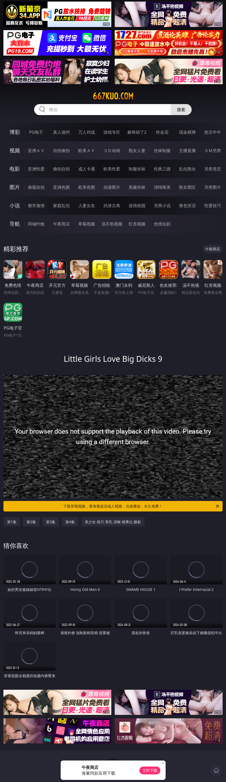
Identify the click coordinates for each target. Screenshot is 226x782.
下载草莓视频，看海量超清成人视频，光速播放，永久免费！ (141, 506)
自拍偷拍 (61, 150)
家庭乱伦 (61, 205)
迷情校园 (137, 205)
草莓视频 (86, 224)
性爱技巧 (212, 205)
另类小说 (162, 205)
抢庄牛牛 (212, 132)
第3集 (50, 521)
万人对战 (86, 132)
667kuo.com (113, 96)
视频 (14, 150)
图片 (14, 187)
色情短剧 (162, 224)
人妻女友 (86, 205)
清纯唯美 (162, 187)
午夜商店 (61, 224)
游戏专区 (111, 132)
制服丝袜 (137, 169)
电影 (14, 168)
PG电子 (36, 132)
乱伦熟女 (187, 169)
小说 (14, 205)
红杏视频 (137, 224)
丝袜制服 (162, 150)
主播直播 (187, 150)
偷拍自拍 (61, 169)
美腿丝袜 (137, 187)
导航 (14, 223)
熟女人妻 (137, 150)
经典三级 (162, 169)
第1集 (12, 521)
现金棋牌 (187, 132)
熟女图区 (187, 187)
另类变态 (212, 169)
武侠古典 (111, 205)
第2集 (31, 521)
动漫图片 (111, 187)
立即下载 (150, 770)
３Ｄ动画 (111, 150)
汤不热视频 (111, 224)
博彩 (14, 132)
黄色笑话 (187, 205)
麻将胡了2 (136, 132)
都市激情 (36, 205)
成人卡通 (86, 169)
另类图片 (212, 187)
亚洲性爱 (36, 169)
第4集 (70, 521)
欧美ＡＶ (86, 150)
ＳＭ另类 (212, 150)
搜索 (181, 109)
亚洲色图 (61, 187)
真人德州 (61, 132)
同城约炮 (36, 224)
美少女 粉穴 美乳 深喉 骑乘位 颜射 (113, 521)
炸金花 (162, 132)
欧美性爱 (111, 169)
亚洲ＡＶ (36, 150)
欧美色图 (86, 187)
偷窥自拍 (36, 187)
